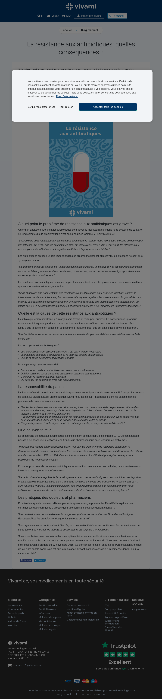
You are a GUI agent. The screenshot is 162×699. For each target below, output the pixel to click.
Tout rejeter (66, 106)
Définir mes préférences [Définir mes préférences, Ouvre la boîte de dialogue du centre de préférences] (41, 106)
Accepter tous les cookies (108, 106)
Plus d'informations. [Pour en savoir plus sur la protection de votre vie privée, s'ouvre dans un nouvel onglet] (67, 96)
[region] (82, 96)
